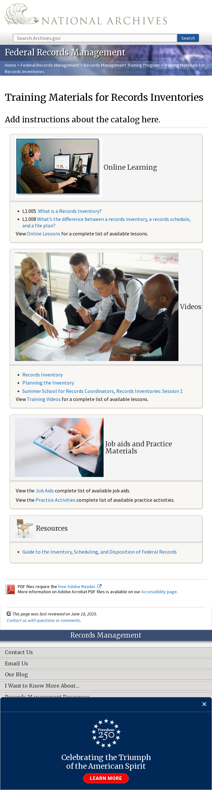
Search (188, 38)
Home (10, 65)
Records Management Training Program (122, 65)
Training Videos (44, 399)
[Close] (204, 704)
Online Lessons (43, 233)
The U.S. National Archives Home (86, 16)
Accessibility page (159, 592)
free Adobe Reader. (80, 586)
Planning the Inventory (48, 382)
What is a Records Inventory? (69, 211)
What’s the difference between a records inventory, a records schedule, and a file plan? (106, 222)
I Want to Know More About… (42, 686)
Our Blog (16, 675)
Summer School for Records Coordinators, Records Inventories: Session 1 (102, 391)
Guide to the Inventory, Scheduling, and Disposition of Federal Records (99, 551)
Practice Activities (55, 500)
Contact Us (19, 652)
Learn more (106, 778)
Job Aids (44, 490)
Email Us (16, 664)
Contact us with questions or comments (43, 620)
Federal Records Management (50, 65)
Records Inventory (42, 374)
